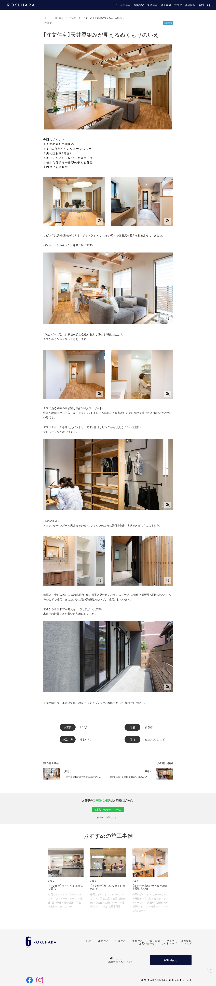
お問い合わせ (147, 943)
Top (46, 17)
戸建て (73, 17)
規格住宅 (137, 941)
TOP (88, 941)
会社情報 (186, 941)
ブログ (170, 941)
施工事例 (59, 17)
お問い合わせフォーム (108, 809)
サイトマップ (169, 943)
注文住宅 (103, 941)
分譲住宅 (120, 941)
